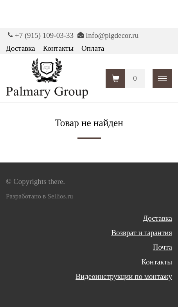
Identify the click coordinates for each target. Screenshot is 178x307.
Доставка (20, 48)
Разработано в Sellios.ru (39, 196)
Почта (162, 247)
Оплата (92, 48)
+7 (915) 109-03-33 (44, 35)
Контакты (58, 48)
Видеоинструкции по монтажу (124, 276)
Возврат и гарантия (141, 232)
